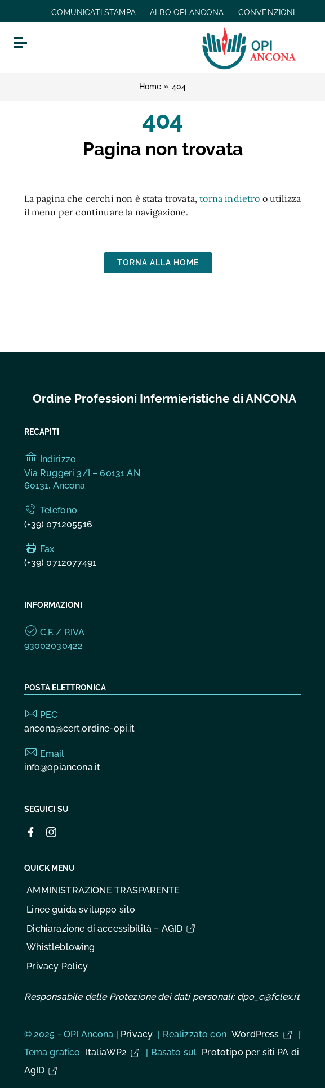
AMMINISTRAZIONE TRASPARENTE (103, 890)
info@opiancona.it (62, 767)
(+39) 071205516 (58, 524)
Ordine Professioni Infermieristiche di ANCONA (164, 398)
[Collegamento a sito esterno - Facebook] (31, 832)
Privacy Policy (57, 966)
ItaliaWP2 (113, 1052)
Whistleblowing (60, 947)
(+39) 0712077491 (60, 562)
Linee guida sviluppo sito (80, 909)
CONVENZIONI (266, 12)
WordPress (262, 1034)
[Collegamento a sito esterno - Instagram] (51, 832)
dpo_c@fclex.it (268, 996)
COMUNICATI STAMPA (93, 12)
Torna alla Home (158, 262)
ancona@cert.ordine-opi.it (79, 728)
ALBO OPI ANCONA (187, 12)
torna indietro (229, 198)
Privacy (137, 1034)
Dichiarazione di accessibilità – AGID (111, 928)
